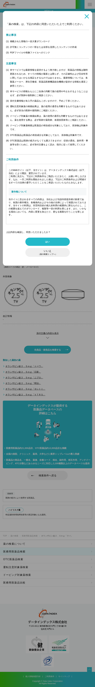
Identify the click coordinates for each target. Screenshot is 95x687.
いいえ (47, 252)
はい (47, 241)
